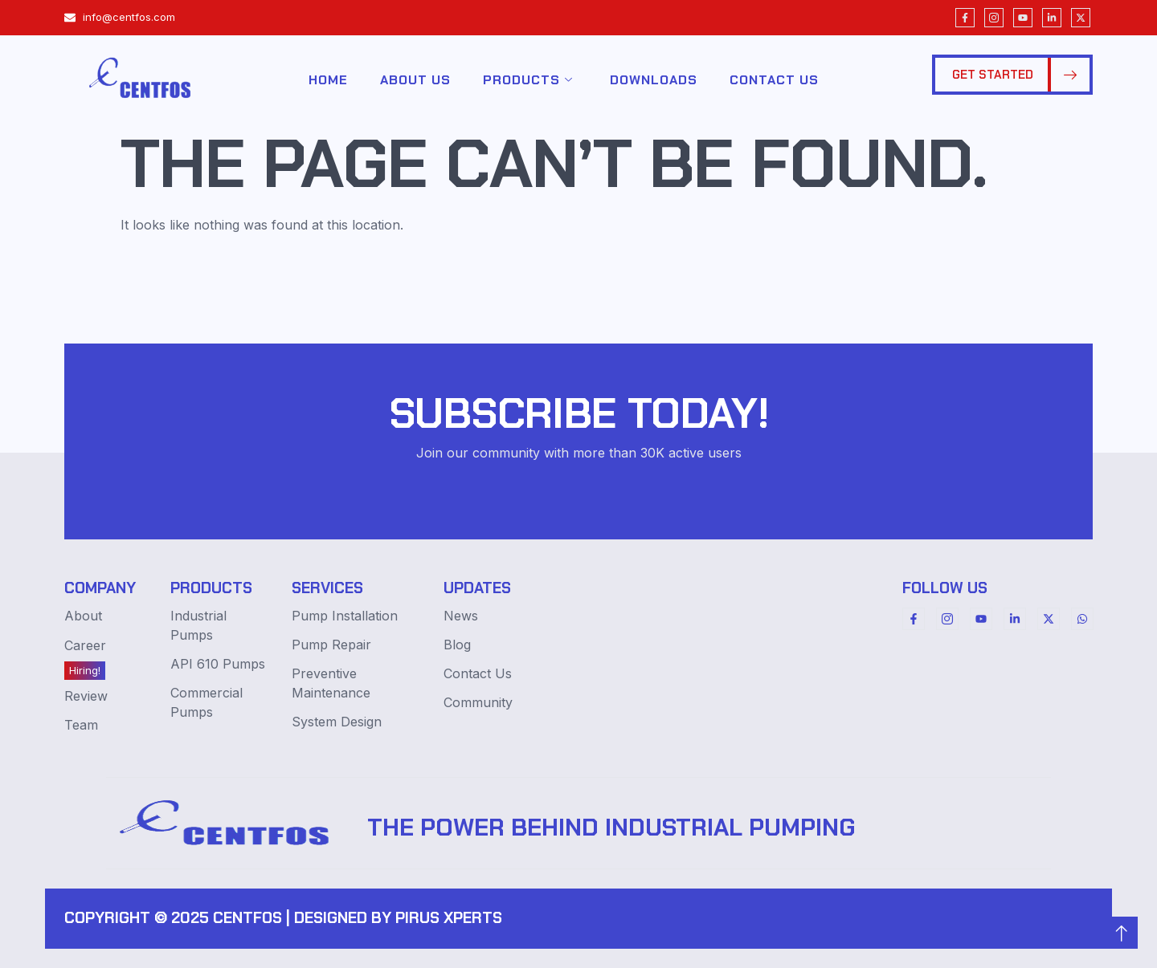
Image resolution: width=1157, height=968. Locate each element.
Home (328, 79)
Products (528, 80)
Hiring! (84, 670)
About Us (415, 79)
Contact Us (774, 79)
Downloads (653, 79)
